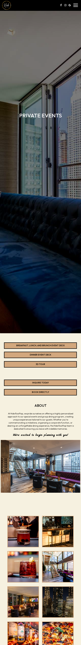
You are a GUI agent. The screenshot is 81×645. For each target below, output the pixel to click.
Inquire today (26, 383)
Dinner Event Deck (40, 354)
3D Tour (40, 364)
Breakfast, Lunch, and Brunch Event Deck (40, 345)
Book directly (26, 393)
